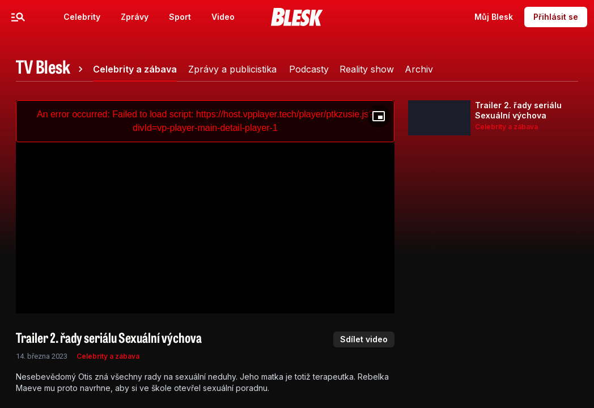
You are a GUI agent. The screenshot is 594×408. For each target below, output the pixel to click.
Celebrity (81, 17)
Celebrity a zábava (108, 356)
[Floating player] (378, 116)
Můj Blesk (493, 17)
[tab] (51, 69)
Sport (180, 17)
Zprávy (134, 17)
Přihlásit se (555, 17)
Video (223, 17)
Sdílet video (364, 339)
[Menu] (18, 17)
